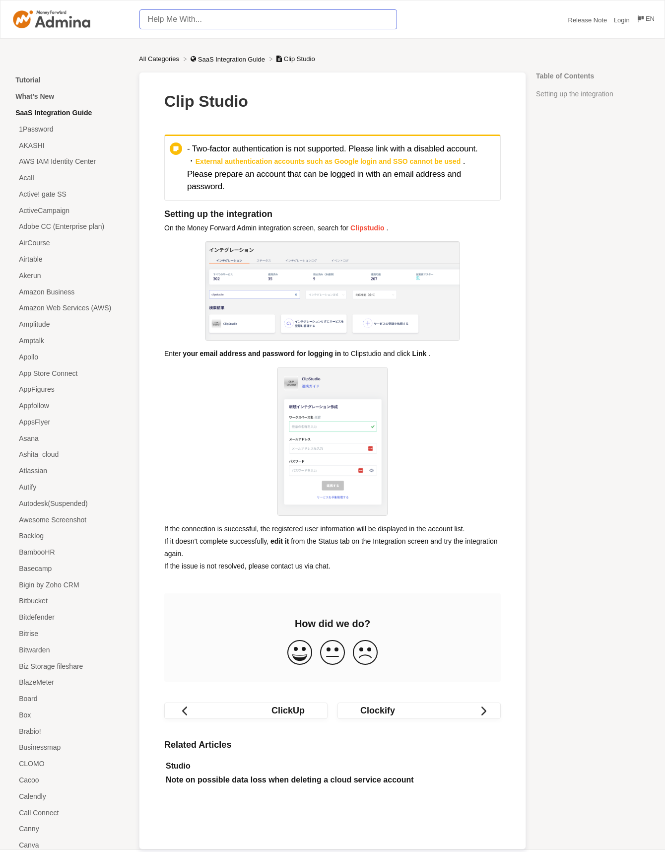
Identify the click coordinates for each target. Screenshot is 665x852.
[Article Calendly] (69, 796)
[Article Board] (69, 699)
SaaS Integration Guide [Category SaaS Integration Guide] (53, 113)
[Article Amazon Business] (69, 292)
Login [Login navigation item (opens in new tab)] (622, 20)
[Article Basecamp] (69, 569)
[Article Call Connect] (69, 812)
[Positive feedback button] (299, 653)
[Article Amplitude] (69, 324)
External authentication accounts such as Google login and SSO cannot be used (328, 161)
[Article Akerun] (69, 275)
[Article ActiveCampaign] (69, 210)
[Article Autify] (69, 487)
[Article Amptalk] (69, 341)
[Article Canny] (69, 829)
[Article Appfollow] (69, 406)
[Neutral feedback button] (332, 653)
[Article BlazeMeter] (69, 682)
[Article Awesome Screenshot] (69, 519)
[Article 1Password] (69, 129)
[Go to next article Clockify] (419, 711)
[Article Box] (69, 715)
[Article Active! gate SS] (69, 194)
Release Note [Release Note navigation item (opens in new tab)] (588, 20)
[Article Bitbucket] (69, 601)
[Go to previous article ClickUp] (246, 711)
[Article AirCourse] (69, 243)
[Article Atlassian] (69, 471)
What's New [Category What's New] (34, 96)
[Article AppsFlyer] (69, 422)
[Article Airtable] (69, 259)
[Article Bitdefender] (69, 617)
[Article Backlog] (69, 536)
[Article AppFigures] (69, 389)
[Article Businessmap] (69, 747)
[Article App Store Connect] (69, 373)
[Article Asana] (69, 438)
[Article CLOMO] (69, 764)
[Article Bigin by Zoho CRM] (69, 584)
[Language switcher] (645, 20)
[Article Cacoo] (69, 780)
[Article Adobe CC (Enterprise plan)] (69, 226)
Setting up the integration (574, 94)
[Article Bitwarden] (69, 649)
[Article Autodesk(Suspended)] (69, 503)
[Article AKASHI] (69, 145)
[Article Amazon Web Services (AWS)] (69, 308)
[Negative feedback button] (365, 653)
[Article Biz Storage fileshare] (69, 666)
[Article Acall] (69, 178)
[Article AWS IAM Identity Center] (69, 161)
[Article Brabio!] (69, 731)
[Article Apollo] (69, 357)
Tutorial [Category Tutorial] (27, 80)
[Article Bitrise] (69, 634)
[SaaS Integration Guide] (228, 59)
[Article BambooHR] (69, 552)
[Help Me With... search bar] (268, 19)
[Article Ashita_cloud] (69, 454)
